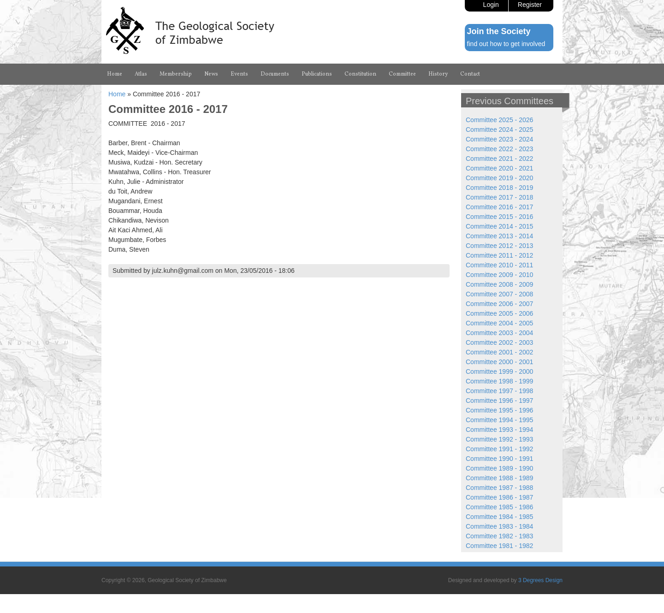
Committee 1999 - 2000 (499, 371)
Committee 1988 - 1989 (499, 478)
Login (491, 4)
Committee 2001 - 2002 (499, 352)
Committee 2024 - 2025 (499, 129)
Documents (275, 74)
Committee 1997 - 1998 (499, 391)
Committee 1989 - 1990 (499, 468)
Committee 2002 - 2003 (499, 342)
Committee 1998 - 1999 (499, 381)
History (438, 74)
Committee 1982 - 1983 (499, 536)
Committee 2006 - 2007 (499, 303)
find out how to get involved (506, 43)
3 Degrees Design (540, 580)
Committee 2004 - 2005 (499, 323)
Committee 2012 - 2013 (499, 245)
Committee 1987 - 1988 (499, 487)
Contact (470, 74)
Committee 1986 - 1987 (499, 497)
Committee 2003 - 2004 (499, 332)
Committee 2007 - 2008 (499, 294)
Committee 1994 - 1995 (499, 420)
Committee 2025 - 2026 (499, 120)
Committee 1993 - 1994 (499, 429)
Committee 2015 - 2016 (499, 216)
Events (239, 74)
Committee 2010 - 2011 (499, 265)
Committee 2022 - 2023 (499, 149)
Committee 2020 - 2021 (499, 168)
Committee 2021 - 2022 (499, 158)
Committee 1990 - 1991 (499, 458)
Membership (176, 74)
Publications (317, 74)
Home (114, 74)
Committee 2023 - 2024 (499, 139)
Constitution (360, 74)
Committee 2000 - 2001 (499, 361)
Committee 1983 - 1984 (499, 526)
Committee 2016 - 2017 (499, 207)
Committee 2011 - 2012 (499, 255)
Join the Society (499, 31)
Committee (402, 74)
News (211, 74)
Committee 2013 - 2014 (499, 236)
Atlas (141, 74)
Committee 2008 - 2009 (499, 284)
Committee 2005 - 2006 (499, 313)
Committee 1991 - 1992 (499, 449)
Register (530, 4)
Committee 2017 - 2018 (499, 197)
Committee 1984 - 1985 (499, 516)
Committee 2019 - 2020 (499, 178)
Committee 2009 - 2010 (499, 274)
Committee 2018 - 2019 (499, 187)
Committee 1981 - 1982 (499, 545)
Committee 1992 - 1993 (499, 439)
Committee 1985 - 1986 (499, 507)
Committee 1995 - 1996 (499, 410)
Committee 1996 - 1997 (499, 400)
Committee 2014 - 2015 (499, 226)
